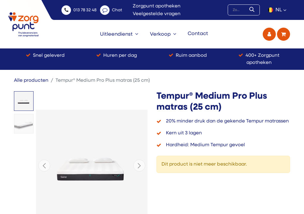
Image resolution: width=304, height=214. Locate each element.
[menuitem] (119, 34)
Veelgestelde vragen (156, 14)
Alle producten (31, 80)
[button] (44, 165)
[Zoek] (253, 10)
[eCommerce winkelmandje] (283, 34)
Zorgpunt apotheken (156, 6)
